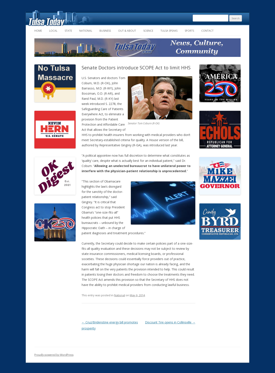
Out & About (127, 31)
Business (105, 31)
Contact (207, 31)
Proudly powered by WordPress (53, 355)
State (68, 31)
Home (38, 31)
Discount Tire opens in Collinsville (170, 322)
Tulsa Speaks (168, 31)
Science (148, 31)
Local (53, 31)
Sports (189, 31)
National (85, 31)
